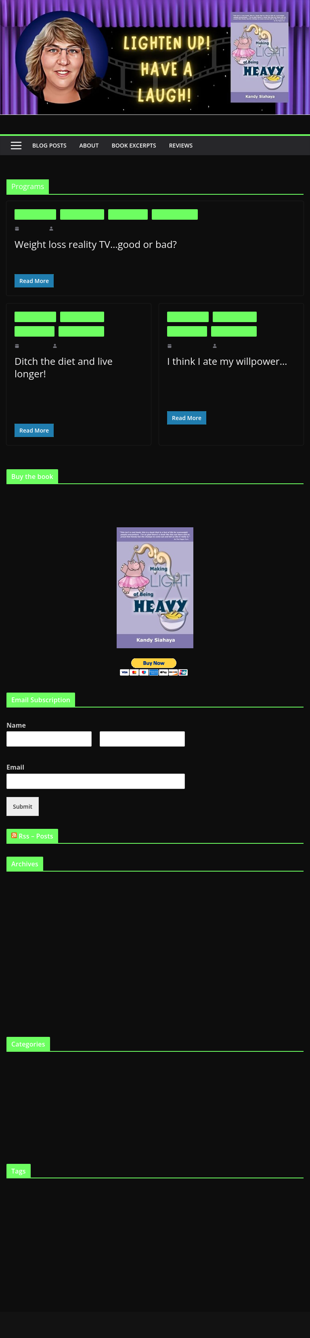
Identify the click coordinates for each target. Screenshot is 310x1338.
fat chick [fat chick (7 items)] (123, 1196)
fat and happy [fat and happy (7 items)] (27, 1196)
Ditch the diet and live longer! (77, 361)
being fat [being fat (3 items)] (30, 1181)
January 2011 (21, 964)
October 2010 (22, 977)
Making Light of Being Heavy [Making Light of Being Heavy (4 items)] (214, 1216)
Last (104, 738)
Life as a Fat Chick (174, 214)
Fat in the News (128, 214)
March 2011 (20, 937)
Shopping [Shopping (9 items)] (142, 1232)
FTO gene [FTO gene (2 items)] (223, 1197)
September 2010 (24, 991)
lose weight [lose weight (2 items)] (126, 1216)
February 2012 (23, 884)
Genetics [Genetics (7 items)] (271, 1196)
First (11, 738)
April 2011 (18, 924)
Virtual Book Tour (27, 1131)
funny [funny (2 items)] (238, 1197)
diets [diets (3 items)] (198, 1181)
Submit (22, 793)
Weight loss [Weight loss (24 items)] (34, 1250)
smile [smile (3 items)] (237, 1233)
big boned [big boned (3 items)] (52, 1181)
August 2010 (21, 1004)
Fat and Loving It (82, 214)
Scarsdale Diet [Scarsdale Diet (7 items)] (102, 1232)
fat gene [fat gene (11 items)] (182, 1196)
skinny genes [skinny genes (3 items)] (217, 1233)
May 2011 (17, 911)
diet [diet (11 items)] (165, 1179)
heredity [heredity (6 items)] (50, 1215)
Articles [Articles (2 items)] (13, 1181)
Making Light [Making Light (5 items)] (157, 1215)
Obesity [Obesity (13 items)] (267, 1214)
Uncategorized (23, 1117)
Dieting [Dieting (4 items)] (182, 1180)
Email (17, 754)
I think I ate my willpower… (224, 361)
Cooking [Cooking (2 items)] (149, 1181)
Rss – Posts (37, 822)
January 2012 (21, 898)
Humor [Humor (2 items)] (69, 1216)
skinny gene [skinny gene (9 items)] (181, 1232)
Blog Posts (50, 145)
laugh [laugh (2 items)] (110, 1216)
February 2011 (23, 951)
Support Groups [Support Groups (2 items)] (258, 1234)
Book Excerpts (138, 145)
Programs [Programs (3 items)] (69, 1233)
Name (16, 712)
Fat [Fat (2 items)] (300, 1181)
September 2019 (24, 871)
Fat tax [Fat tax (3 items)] (206, 1197)
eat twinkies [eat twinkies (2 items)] (230, 1181)
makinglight (67, 228)
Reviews (188, 145)
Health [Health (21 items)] (21, 1214)
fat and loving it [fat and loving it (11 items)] (79, 1196)
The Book (17, 1104)
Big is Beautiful (35, 214)
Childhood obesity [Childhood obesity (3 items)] (120, 1181)
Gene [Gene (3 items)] (250, 1197)
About (91, 145)
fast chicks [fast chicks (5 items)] (256, 1180)
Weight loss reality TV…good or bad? (95, 244)
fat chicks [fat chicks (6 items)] (152, 1196)
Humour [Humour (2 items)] (84, 1216)
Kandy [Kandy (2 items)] (98, 1216)
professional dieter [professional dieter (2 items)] (41, 1234)
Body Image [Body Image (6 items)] (82, 1180)
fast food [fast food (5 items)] (283, 1180)
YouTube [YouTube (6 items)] (76, 1252)
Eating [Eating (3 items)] (211, 1181)
